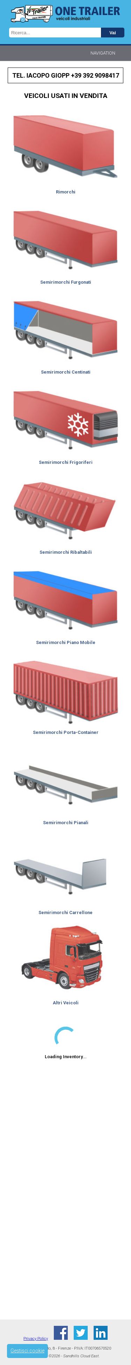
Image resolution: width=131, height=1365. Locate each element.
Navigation (102, 53)
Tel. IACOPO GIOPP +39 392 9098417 (65, 75)
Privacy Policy (35, 1338)
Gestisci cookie (27, 1350)
